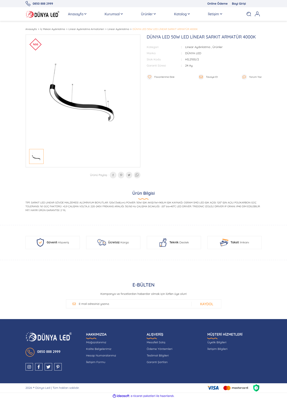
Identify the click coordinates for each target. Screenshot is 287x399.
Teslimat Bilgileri (158, 355)
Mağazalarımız (96, 342)
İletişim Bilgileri (217, 349)
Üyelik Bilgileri (216, 342)
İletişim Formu (96, 362)
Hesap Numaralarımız (101, 355)
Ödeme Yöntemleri (159, 349)
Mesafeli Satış (156, 342)
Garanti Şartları (157, 362)
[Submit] (205, 304)
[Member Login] (257, 14)
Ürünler (218, 47)
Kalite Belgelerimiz (98, 349)
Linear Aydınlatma (197, 47)
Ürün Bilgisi (143, 193)
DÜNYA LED (193, 53)
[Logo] (43, 14)
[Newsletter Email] (133, 304)
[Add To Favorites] (161, 77)
